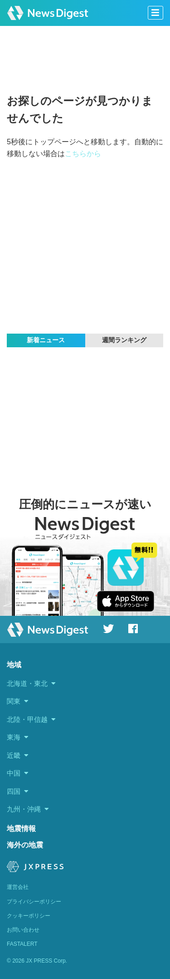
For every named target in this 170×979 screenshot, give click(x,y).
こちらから (83, 153)
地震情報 (21, 828)
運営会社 (18, 887)
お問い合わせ (23, 930)
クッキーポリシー (28, 916)
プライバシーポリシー (34, 901)
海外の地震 (25, 845)
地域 (14, 665)
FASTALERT (22, 944)
